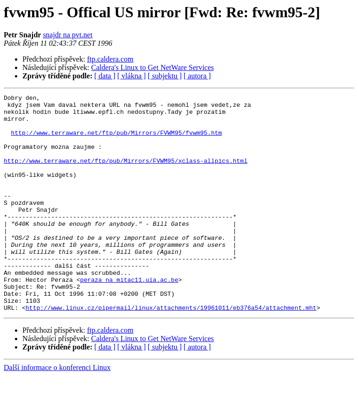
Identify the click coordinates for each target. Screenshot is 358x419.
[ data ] (104, 76)
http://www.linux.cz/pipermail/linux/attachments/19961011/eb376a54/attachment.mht (171, 351)
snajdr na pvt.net (67, 35)
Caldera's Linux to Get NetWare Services (152, 67)
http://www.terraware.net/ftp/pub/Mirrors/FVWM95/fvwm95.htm (116, 141)
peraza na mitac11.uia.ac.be (129, 317)
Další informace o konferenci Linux (57, 411)
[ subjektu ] (165, 76)
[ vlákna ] (131, 76)
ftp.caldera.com (110, 59)
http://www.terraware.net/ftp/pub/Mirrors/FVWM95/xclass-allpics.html (126, 174)
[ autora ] (197, 76)
